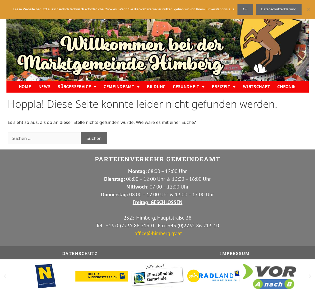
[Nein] (308, 9)
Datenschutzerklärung (278, 9)
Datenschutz (80, 253)
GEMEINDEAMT (122, 86)
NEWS (45, 86)
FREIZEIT (224, 86)
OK (245, 9)
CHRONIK (286, 86)
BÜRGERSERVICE (77, 86)
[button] (5, 276)
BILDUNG (156, 86)
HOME (25, 86)
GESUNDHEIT (189, 86)
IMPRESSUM (235, 253)
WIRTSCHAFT (256, 86)
